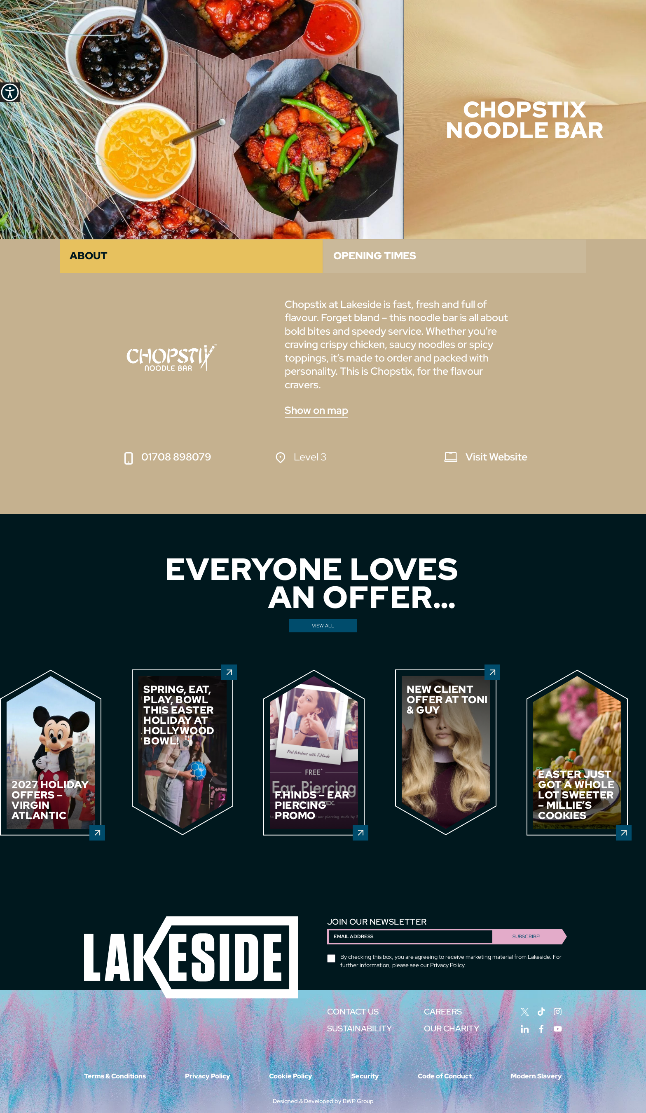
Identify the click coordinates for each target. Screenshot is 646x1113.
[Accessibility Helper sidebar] (10, 92)
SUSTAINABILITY (359, 1028)
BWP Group (358, 1101)
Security (365, 1076)
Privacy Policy (447, 965)
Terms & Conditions (115, 1076)
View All (323, 625)
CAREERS (443, 1011)
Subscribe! (526, 936)
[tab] (191, 256)
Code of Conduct (445, 1076)
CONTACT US (353, 1011)
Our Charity (451, 1028)
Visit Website (496, 457)
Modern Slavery (536, 1076)
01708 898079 (176, 457)
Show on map (316, 410)
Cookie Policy (290, 1076)
